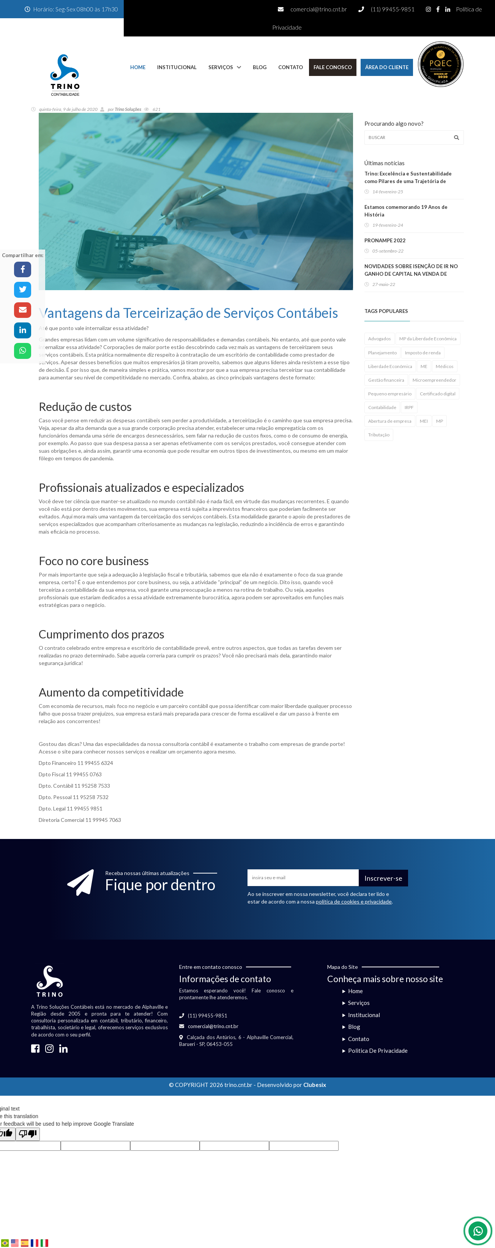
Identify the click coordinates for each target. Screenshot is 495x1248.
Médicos (445, 366)
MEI (424, 421)
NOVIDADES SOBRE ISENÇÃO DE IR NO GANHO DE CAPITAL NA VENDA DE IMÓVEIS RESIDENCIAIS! (411, 273)
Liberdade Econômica (390, 366)
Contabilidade (382, 407)
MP (439, 421)
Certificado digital (438, 394)
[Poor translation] (28, 1134)
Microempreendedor (434, 380)
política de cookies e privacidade (354, 901)
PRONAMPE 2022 (385, 240)
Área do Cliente (386, 67)
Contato (290, 67)
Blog (259, 67)
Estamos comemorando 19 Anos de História (406, 211)
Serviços (220, 67)
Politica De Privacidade (378, 1050)
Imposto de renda (423, 352)
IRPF (409, 407)
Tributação (378, 435)
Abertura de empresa (389, 421)
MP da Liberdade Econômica (428, 338)
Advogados (379, 338)
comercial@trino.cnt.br (318, 9)
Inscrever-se (383, 878)
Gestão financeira (386, 380)
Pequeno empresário (389, 394)
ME (424, 366)
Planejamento (382, 352)
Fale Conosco (333, 67)
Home (137, 67)
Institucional (177, 67)
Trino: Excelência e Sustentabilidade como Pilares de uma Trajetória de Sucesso (408, 181)
